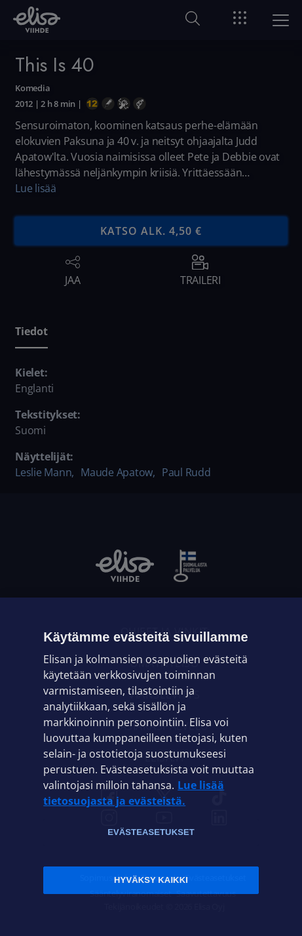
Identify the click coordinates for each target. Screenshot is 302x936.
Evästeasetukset (151, 832)
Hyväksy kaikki (151, 880)
